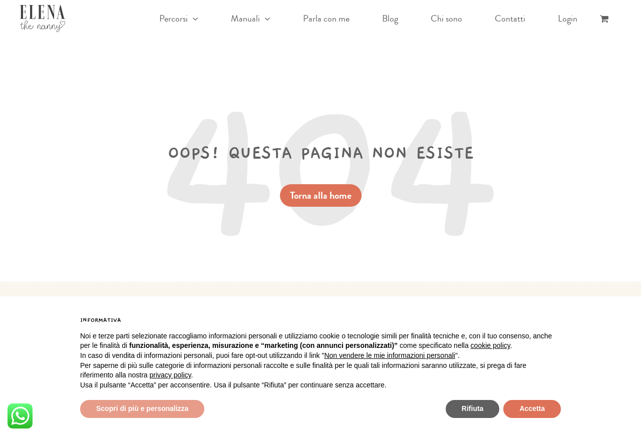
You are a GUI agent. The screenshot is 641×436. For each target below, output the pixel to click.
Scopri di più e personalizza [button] (142, 408)
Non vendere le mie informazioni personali (389, 355)
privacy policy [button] (170, 375)
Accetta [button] (532, 408)
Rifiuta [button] (473, 408)
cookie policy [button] (490, 345)
